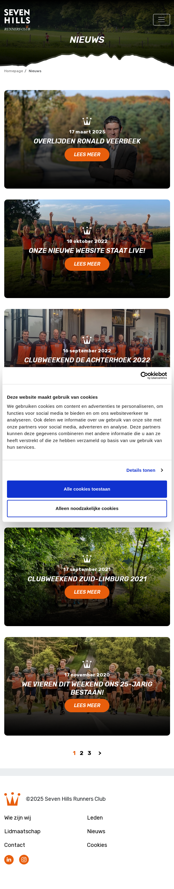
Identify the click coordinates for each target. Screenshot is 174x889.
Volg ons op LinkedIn (9, 859)
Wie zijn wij (17, 817)
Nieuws (96, 831)
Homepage (13, 71)
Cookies (97, 845)
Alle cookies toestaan (87, 488)
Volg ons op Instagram (24, 859)
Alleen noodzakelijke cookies (87, 508)
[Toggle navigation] (161, 19)
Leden (95, 817)
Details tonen (140, 470)
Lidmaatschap (22, 831)
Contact (14, 845)
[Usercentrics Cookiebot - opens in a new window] (140, 376)
